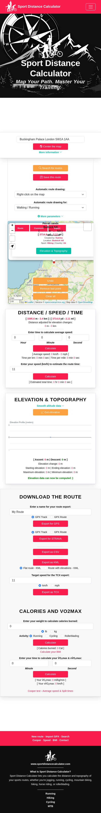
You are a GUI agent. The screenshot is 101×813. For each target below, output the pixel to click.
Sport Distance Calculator (32, 7)
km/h (45, 585)
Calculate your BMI (50, 651)
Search (65, 736)
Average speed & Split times (57, 691)
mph (57, 585)
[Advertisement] (50, 115)
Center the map (50, 146)
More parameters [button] (51, 216)
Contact (63, 740)
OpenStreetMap (85, 302)
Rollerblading (72, 636)
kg (55, 631)
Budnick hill (58, 240)
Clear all (50, 296)
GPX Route (60, 517)
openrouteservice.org (55, 302)
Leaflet (29, 302)
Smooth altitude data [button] (50, 405)
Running (37, 636)
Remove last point (50, 288)
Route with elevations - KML (63, 568)
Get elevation (50, 412)
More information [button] (50, 152)
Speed (47, 740)
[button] (54, 262)
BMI (55, 740)
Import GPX (52, 736)
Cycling (53, 636)
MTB (50, 806)
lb (46, 631)
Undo (50, 280)
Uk (64, 243)
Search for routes (50, 168)
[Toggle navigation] (91, 6)
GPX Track (41, 517)
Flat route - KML (32, 568)
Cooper (37, 740)
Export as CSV (50, 551)
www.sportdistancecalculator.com (50, 764)
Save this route (50, 177)
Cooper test (34, 691)
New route (38, 736)
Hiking (50, 243)
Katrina (59, 238)
